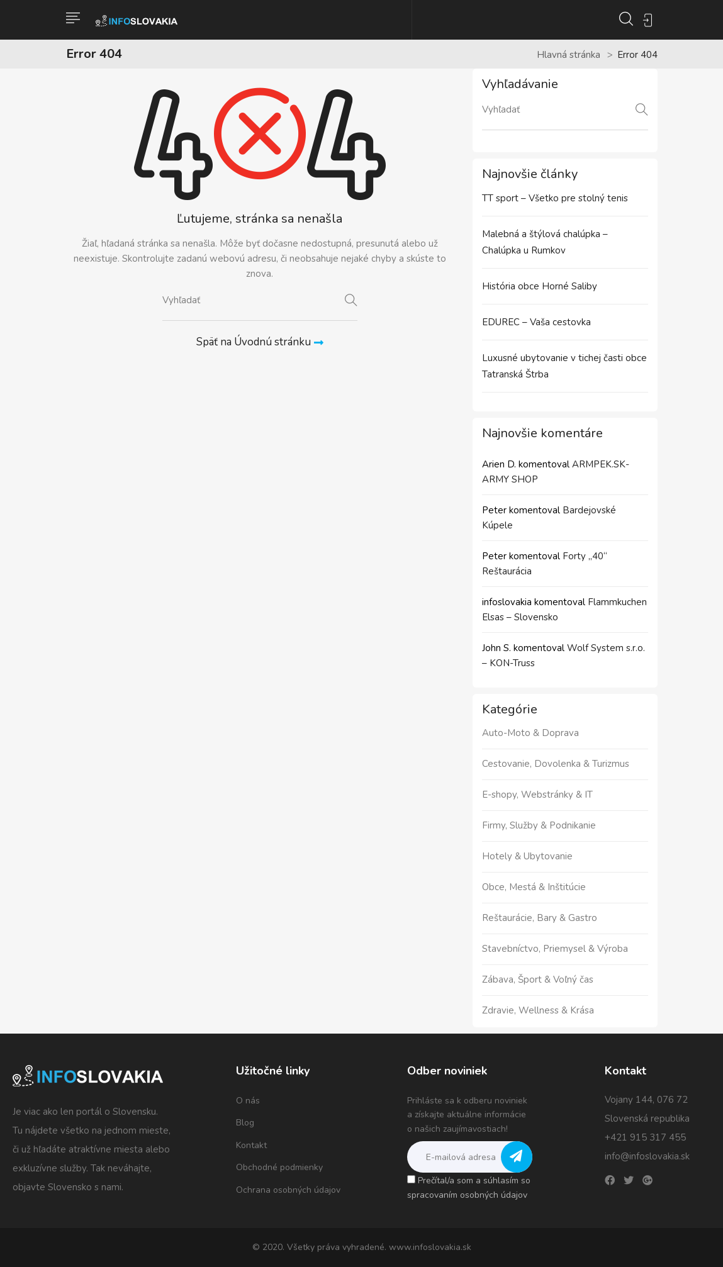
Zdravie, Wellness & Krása (538, 1010)
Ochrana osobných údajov (288, 1190)
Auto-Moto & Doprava (530, 733)
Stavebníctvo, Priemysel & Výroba (555, 948)
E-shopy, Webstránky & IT (537, 794)
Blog (245, 1123)
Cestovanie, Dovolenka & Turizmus (555, 763)
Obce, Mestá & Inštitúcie (534, 887)
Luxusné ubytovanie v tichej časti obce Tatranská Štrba (564, 366)
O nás (248, 1101)
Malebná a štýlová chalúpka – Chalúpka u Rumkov (545, 242)
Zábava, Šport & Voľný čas (537, 979)
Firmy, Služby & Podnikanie (539, 825)
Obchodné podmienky (279, 1167)
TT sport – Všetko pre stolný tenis (555, 198)
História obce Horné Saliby (539, 286)
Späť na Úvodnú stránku (259, 342)
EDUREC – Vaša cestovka (536, 322)
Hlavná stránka (568, 54)
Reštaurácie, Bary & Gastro (539, 918)
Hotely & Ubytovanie (527, 856)
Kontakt (251, 1145)
